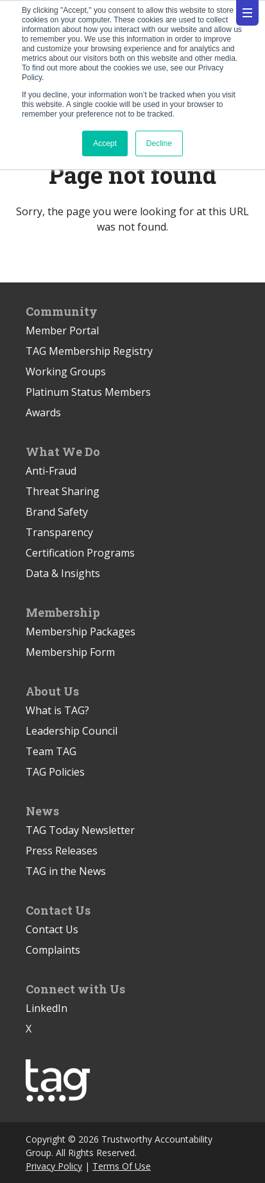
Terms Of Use (121, 1166)
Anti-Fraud (51, 471)
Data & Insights (63, 573)
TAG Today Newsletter (80, 830)
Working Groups (66, 371)
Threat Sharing (62, 491)
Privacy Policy (54, 1166)
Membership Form (70, 652)
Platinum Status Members (88, 392)
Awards (43, 412)
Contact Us (52, 929)
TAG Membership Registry (89, 351)
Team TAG (51, 751)
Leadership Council (71, 731)
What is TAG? (57, 710)
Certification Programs (80, 553)
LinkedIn (46, 1008)
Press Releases (62, 851)
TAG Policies (55, 772)
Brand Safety (57, 512)
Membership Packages (80, 631)
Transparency (59, 532)
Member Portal (62, 330)
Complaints (53, 950)
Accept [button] (105, 143)
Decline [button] (159, 143)
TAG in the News (66, 871)
